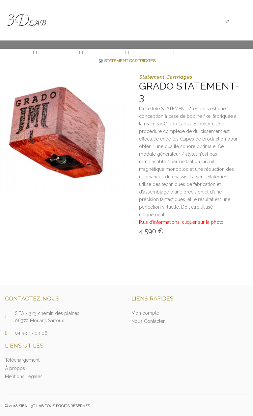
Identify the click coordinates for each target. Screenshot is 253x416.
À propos (15, 368)
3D (26, 20)
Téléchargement (22, 360)
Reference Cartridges (199, 52)
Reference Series (102, 52)
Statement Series (56, 52)
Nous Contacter (148, 321)
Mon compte (145, 313)
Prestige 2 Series (148, 52)
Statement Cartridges (129, 60)
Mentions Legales (23, 376)
